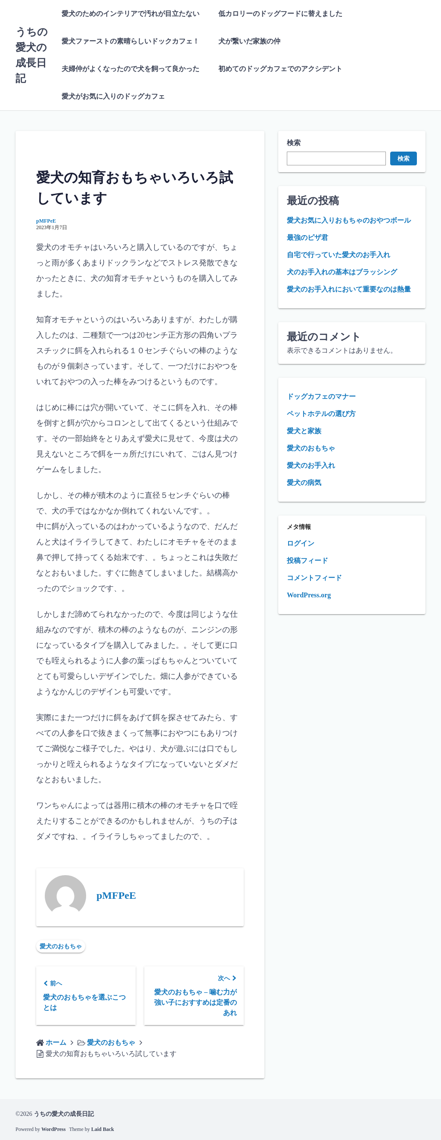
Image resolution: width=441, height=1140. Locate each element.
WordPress (53, 1129)
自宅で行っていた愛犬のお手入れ (338, 254)
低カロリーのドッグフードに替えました (280, 13)
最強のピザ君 (307, 237)
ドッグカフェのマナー (321, 396)
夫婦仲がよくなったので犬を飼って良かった (130, 68)
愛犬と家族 (304, 431)
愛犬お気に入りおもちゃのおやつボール (349, 220)
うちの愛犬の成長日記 (64, 1114)
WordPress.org (309, 595)
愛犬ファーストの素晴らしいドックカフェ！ (130, 41)
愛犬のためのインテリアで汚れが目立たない (130, 13)
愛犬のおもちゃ (61, 946)
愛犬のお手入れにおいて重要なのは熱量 (349, 289)
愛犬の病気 (304, 482)
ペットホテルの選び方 (321, 413)
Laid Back (102, 1129)
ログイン (300, 543)
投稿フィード (307, 560)
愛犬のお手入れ (311, 465)
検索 (294, 142)
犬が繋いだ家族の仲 (249, 41)
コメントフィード (314, 577)
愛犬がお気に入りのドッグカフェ (113, 96)
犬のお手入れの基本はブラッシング (342, 272)
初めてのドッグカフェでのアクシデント (280, 68)
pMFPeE (46, 221)
